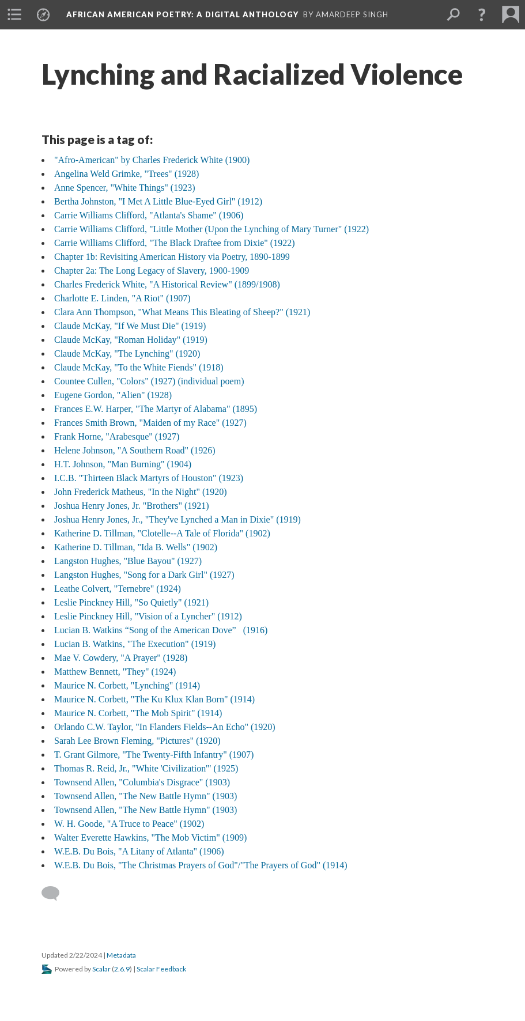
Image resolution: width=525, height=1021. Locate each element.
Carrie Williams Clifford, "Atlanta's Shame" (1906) (148, 215)
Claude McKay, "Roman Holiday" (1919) (130, 340)
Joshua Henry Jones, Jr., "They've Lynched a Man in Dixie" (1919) (177, 519)
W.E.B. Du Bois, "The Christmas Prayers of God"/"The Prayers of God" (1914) (201, 865)
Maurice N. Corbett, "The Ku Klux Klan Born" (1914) (154, 699)
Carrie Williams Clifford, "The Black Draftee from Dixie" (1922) (174, 243)
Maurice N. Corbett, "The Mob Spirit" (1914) (138, 713)
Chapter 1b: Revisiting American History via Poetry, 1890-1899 (172, 257)
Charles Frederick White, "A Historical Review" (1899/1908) (167, 284)
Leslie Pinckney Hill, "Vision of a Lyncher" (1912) (148, 616)
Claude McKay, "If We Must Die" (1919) (130, 326)
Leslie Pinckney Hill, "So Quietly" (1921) (131, 602)
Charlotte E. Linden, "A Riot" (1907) (122, 298)
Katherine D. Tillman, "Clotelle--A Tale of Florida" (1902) (162, 533)
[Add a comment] (55, 893)
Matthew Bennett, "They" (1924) (115, 671)
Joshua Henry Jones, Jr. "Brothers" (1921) (131, 506)
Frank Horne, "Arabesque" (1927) (116, 436)
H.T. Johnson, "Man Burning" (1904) (122, 464)
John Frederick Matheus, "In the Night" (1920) (140, 492)
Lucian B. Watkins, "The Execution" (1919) (135, 644)
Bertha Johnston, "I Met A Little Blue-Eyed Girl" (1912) (158, 201)
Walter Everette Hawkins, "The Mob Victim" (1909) (150, 837)
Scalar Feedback (161, 969)
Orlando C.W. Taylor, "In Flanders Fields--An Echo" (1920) (164, 727)
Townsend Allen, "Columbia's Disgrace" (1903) (142, 782)
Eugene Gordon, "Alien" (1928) (113, 395)
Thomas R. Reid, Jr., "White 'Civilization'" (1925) (146, 768)
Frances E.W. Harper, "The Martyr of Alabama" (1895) (155, 409)
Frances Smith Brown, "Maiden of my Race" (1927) (150, 423)
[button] (481, 14)
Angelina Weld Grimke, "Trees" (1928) (126, 174)
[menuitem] (14, 14)
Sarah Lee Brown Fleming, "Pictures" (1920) (137, 741)
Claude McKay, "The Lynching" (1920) (127, 353)
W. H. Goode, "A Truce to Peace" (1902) (129, 824)
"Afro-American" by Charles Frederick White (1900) (152, 160)
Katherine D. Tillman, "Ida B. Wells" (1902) (135, 547)
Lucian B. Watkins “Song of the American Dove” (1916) (160, 630)
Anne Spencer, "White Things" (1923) (124, 187)
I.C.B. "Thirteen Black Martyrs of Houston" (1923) (148, 478)
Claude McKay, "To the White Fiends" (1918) (139, 367)
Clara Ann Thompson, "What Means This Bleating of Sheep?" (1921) (182, 312)
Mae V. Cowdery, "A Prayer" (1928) (120, 658)
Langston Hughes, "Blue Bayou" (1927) (128, 561)
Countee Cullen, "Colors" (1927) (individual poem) (149, 381)
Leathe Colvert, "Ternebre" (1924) (117, 588)
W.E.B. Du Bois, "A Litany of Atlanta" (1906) (139, 851)
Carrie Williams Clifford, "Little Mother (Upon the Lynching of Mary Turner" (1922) (211, 229)
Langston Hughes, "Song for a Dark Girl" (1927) (144, 575)
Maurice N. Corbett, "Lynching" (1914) (127, 685)
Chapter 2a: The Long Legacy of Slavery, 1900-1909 (151, 270)
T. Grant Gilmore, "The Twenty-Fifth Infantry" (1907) (154, 754)
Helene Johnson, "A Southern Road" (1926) (135, 450)
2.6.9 (122, 969)
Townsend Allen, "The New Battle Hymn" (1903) (145, 796)
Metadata (121, 955)
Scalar (101, 969)
